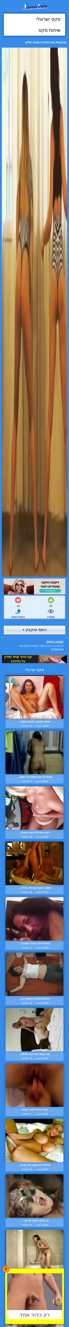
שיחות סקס (49, 30)
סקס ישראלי (48, 19)
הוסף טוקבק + (34, 629)
